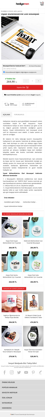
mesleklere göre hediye (12, 202)
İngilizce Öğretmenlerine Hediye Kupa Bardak (11, 316)
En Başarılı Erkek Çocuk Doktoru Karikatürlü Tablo (33, 316)
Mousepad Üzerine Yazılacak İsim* (14, 66)
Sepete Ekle (22, 87)
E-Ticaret (16, 414)
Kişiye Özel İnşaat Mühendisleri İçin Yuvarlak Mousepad (12, 242)
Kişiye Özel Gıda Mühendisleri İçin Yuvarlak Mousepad (33, 276)
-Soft (12, 414)
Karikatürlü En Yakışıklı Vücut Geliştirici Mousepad (12, 351)
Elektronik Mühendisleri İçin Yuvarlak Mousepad (33, 242)
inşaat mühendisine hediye (13, 206)
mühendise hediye (29, 202)
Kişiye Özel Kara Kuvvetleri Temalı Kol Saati (33, 351)
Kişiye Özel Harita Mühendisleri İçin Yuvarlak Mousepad (12, 276)
